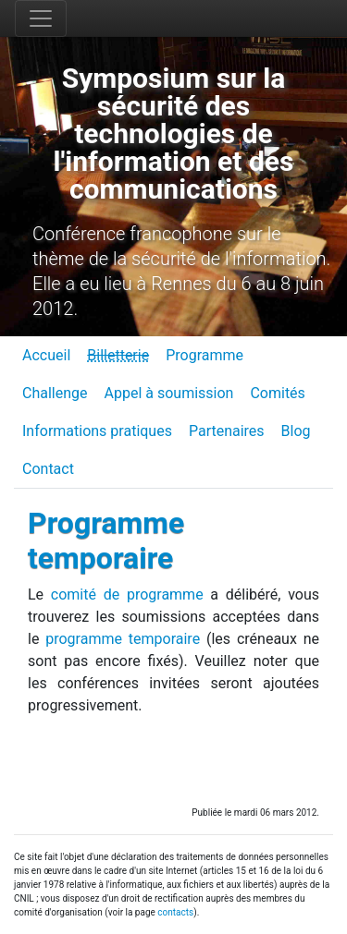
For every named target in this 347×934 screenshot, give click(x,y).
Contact (48, 469)
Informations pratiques (97, 431)
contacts (175, 912)
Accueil (46, 355)
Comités (277, 393)
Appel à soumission (169, 393)
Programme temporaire (106, 540)
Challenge (55, 393)
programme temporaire (122, 639)
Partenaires (227, 431)
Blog (296, 431)
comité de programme (127, 594)
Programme (204, 355)
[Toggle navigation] (41, 18)
